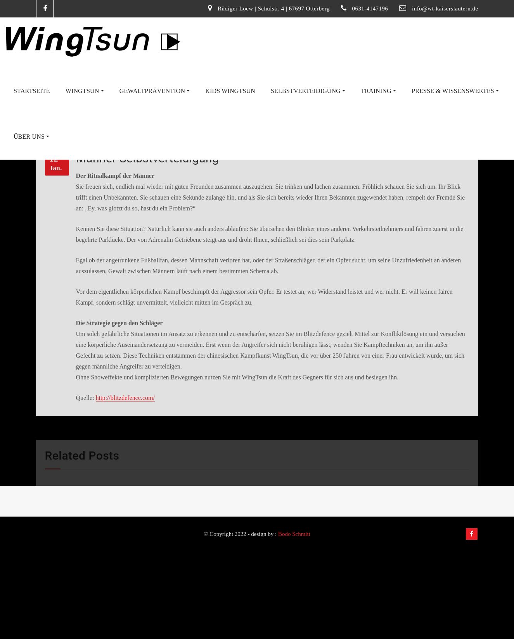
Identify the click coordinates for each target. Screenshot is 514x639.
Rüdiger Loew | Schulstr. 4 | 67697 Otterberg (274, 8)
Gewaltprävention (154, 91)
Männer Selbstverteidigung (147, 201)
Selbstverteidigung (308, 91)
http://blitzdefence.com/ (125, 441)
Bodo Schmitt (294, 534)
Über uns (31, 136)
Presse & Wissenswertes (455, 91)
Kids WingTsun (230, 91)
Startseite (32, 91)
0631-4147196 (370, 8)
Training (378, 91)
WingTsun (85, 91)
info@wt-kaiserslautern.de (445, 8)
